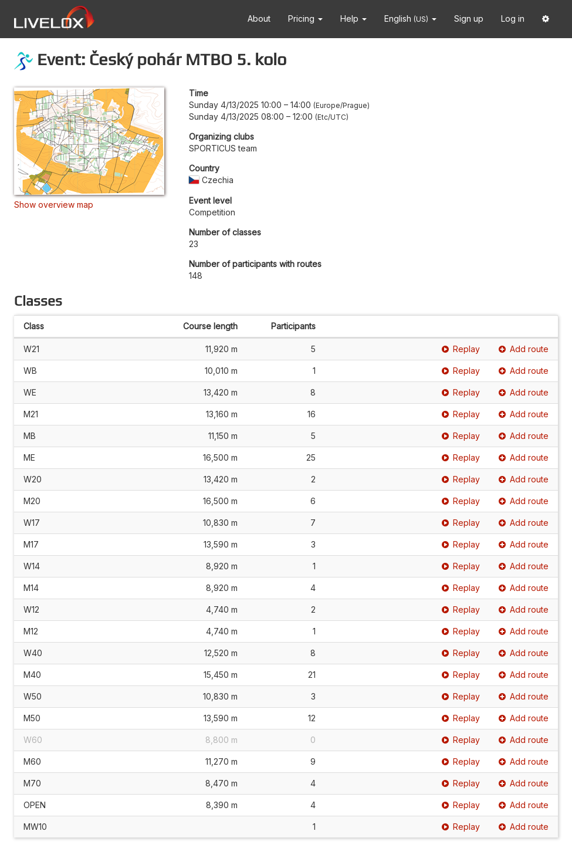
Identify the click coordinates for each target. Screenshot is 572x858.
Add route (524, 349)
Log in (512, 18)
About (259, 18)
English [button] (410, 18)
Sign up (468, 18)
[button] (545, 19)
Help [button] (353, 18)
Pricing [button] (305, 18)
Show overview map (53, 205)
